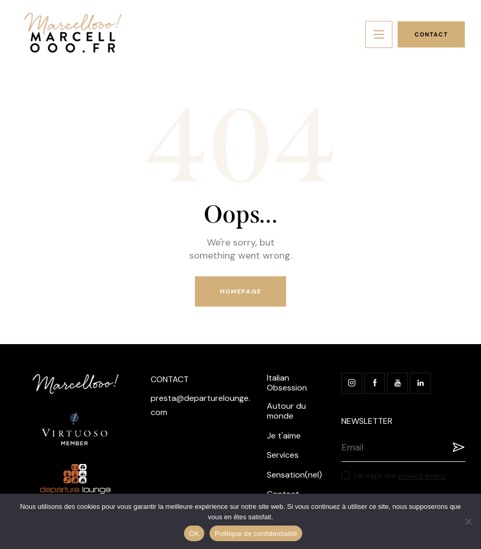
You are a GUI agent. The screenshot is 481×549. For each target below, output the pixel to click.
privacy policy (422, 476)
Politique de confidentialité (256, 534)
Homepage (240, 291)
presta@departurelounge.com (200, 405)
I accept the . (401, 475)
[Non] (468, 521)
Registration (457, 447)
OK (194, 534)
